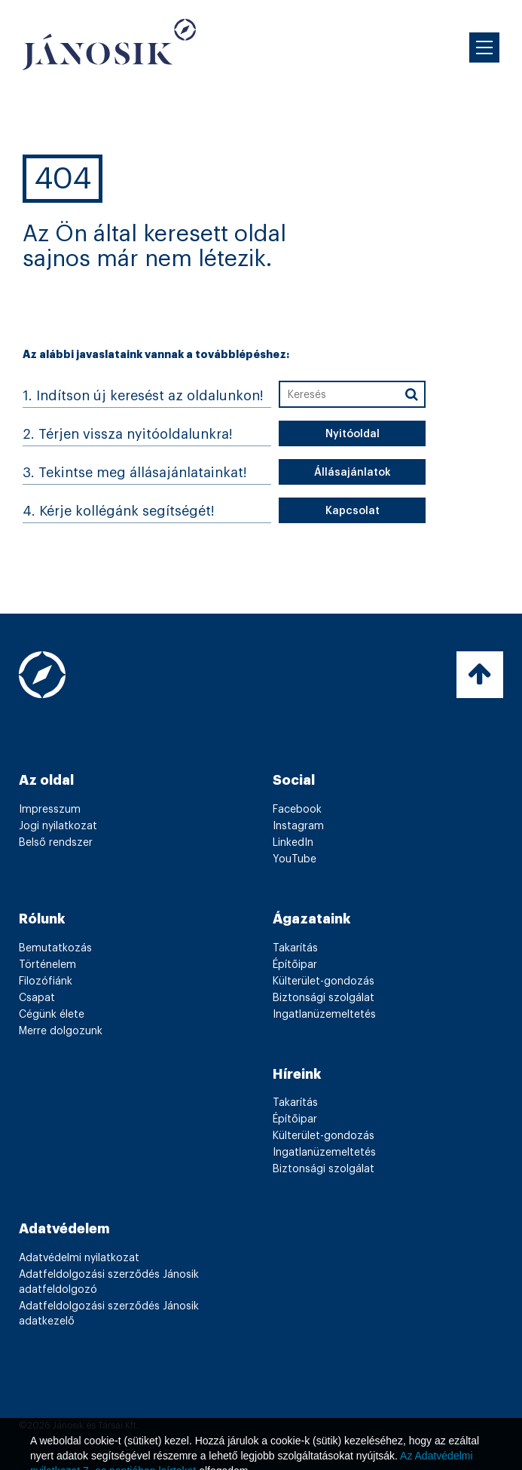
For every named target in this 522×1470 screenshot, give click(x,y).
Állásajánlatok (352, 472)
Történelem (47, 965)
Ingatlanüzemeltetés (324, 1014)
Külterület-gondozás (323, 981)
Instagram (298, 826)
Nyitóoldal (352, 434)
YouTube (294, 859)
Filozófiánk (45, 981)
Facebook (297, 809)
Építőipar (295, 965)
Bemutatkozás (55, 948)
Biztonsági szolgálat (323, 998)
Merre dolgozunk (60, 1031)
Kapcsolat (352, 511)
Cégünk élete (51, 1014)
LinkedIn (293, 843)
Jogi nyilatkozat (58, 826)
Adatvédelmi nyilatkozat (79, 1258)
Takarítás (295, 948)
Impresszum (50, 809)
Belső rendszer (56, 843)
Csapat (37, 998)
